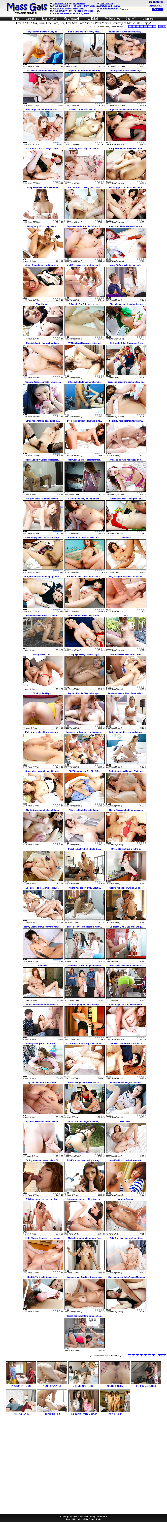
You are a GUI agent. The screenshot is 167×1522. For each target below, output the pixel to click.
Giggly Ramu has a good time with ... (42, 265)
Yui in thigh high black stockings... (84, 1005)
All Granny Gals (81, 13)
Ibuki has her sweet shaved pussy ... (126, 32)
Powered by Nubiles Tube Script (80, 1519)
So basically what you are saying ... (126, 927)
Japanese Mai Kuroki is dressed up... (84, 1277)
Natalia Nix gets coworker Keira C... (84, 1082)
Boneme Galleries (109, 8)
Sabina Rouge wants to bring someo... (84, 1316)
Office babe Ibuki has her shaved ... (84, 382)
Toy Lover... (42, 966)
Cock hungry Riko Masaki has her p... (42, 538)
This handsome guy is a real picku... (43, 1199)
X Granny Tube (60, 3)
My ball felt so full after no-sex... (43, 1082)
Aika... (126, 615)
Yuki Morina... (42, 304)
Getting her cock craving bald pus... (126, 888)
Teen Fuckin (106, 3)
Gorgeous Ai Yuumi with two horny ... (84, 71)
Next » (162, 26)
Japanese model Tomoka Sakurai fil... (84, 226)
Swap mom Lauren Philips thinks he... (84, 966)
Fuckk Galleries (61, 13)
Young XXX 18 (60, 6)
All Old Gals (79, 3)
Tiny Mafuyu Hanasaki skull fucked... (126, 576)
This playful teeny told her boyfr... (84, 654)
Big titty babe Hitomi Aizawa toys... (126, 71)
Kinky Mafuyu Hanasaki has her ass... (42, 1238)
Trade (98, 1519)
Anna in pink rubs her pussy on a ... (126, 460)
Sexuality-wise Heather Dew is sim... (126, 421)
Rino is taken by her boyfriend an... (42, 343)
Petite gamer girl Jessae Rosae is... (42, 1043)
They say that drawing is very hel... (42, 32)
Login (151, 5)
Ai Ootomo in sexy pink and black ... (84, 499)
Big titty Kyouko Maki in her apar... (84, 693)
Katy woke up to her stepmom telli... (84, 460)
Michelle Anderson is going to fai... (84, 1238)
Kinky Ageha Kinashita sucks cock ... (42, 732)
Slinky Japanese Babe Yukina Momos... (126, 1277)
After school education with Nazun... (126, 226)
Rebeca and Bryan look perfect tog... (42, 460)
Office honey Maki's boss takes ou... (43, 421)
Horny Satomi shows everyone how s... (42, 927)
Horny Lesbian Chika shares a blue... (84, 576)
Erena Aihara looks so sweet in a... (84, 538)
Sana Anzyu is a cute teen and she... (126, 1005)
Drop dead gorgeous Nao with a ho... (84, 421)
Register (158, 5)
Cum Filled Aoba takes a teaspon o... (126, 1043)
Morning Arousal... (126, 1199)
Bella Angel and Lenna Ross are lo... (43, 109)
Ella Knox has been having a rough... (84, 1160)
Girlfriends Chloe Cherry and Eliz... (126, 343)
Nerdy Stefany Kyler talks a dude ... (126, 265)
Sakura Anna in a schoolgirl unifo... (42, 148)
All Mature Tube (61, 8)
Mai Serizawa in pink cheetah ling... (42, 810)
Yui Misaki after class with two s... (84, 109)
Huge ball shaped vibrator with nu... (126, 109)
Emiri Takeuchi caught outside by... (84, 1121)
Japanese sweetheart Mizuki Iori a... (126, 654)
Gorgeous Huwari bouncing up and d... (42, 576)
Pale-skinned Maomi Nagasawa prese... (84, 1043)
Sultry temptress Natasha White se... (126, 771)
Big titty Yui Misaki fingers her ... (42, 1277)
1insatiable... (126, 538)
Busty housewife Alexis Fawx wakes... (126, 693)
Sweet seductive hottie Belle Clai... (84, 849)
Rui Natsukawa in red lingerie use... (126, 499)
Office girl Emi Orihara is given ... (84, 304)
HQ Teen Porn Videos (84, 11)
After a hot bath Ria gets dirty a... (84, 810)
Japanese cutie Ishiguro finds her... (126, 1082)
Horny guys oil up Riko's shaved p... (126, 187)
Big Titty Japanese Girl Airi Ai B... (84, 771)
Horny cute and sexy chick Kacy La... (84, 1199)
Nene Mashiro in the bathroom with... (126, 1160)
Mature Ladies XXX (110, 6)
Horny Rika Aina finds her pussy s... (126, 810)
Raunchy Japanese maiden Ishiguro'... (43, 382)
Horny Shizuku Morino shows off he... (126, 148)
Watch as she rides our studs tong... (126, 732)
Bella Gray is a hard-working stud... (126, 1238)
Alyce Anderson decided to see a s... (43, 1121)
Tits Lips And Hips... (42, 693)
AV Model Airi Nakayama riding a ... (84, 343)
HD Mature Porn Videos (85, 6)
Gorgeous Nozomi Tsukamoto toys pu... (126, 382)
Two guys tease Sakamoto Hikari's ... (42, 499)
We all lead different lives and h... (42, 71)
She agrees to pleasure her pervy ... (42, 888)
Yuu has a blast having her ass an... (84, 187)
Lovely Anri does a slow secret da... (42, 187)
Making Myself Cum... (43, 654)
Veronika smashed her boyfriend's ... (42, 1005)
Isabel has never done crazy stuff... (42, 615)
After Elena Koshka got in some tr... (126, 966)
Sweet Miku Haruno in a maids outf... (42, 771)
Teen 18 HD (78, 8)
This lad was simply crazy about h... (84, 888)
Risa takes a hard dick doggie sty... (126, 304)
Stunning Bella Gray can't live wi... (84, 148)
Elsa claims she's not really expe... (84, 32)
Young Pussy (60, 11)
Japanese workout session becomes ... (84, 732)
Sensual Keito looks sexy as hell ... (84, 615)
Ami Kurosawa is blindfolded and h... (84, 265)
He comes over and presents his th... (84, 927)
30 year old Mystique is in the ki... (126, 849)
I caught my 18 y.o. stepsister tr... (42, 226)
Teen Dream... (126, 1121)
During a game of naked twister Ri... (43, 1160)
